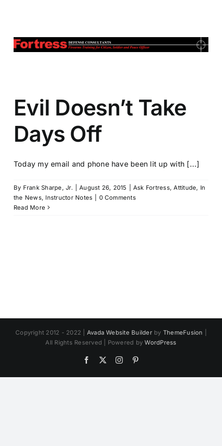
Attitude (185, 187)
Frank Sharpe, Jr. (48, 187)
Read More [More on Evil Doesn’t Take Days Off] (29, 207)
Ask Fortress (151, 187)
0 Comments (117, 197)
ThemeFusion (183, 332)
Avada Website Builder (119, 332)
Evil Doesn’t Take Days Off (100, 120)
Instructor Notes (68, 197)
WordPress (160, 342)
